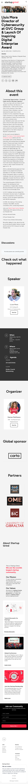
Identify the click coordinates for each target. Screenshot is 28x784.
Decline (14, 778)
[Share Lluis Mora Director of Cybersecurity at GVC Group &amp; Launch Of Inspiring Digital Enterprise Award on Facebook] (3, 80)
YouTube (17, 758)
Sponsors (4, 750)
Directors (4, 752)
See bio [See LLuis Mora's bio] (14, 312)
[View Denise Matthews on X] (14, 414)
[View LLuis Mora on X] (14, 301)
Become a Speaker (19, 749)
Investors (4, 746)
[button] (26, 2)
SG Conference (18, 746)
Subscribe (13, 726)
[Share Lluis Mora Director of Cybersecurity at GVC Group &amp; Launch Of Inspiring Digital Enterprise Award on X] (6, 80)
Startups (4, 749)
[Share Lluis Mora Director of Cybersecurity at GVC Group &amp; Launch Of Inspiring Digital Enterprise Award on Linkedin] (9, 80)
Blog (16, 757)
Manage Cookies (14, 781)
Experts (3, 748)
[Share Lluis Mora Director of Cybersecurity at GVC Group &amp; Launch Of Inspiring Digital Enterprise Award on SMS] (16, 80)
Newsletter (17, 755)
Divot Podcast (18, 759)
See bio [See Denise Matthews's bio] (14, 425)
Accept (14, 775)
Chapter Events (18, 748)
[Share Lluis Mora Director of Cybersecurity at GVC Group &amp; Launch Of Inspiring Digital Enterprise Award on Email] (13, 80)
